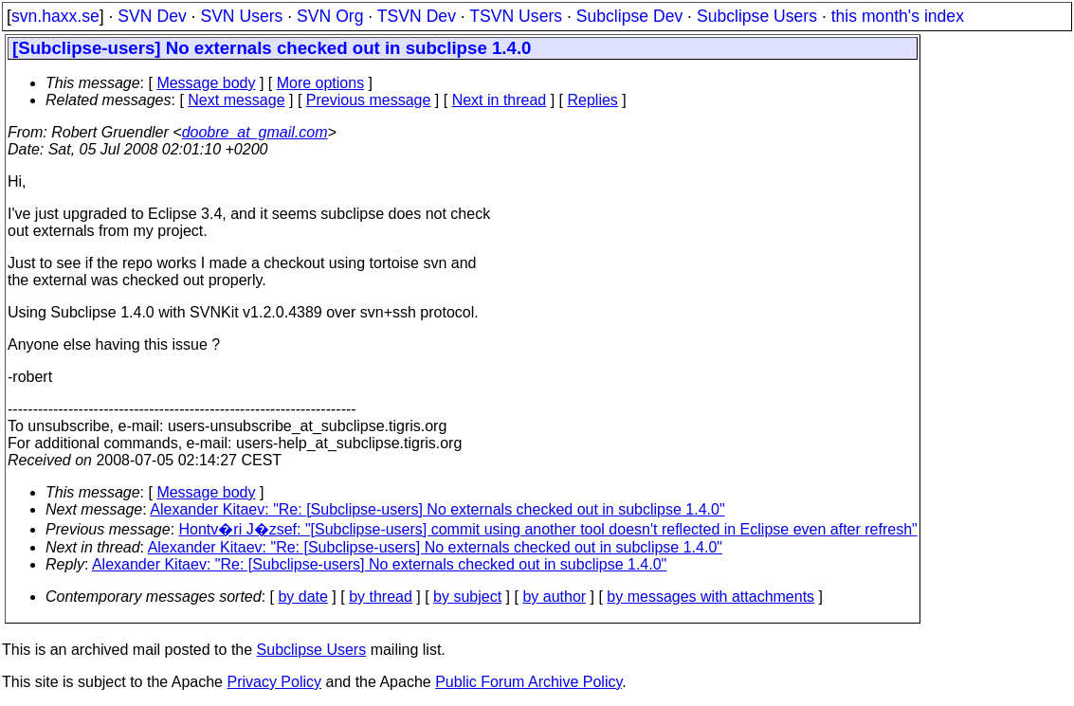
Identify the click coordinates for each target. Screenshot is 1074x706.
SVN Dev (152, 16)
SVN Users (241, 16)
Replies (593, 100)
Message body (205, 83)
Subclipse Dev (629, 16)
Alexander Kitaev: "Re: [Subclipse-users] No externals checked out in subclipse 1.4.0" (437, 509)
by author (554, 596)
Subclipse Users (757, 16)
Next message (236, 100)
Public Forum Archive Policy (528, 682)
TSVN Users (515, 16)
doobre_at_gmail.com (255, 132)
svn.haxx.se (55, 16)
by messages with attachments (710, 596)
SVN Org (330, 16)
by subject (467, 596)
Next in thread (499, 100)
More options (321, 83)
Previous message (368, 100)
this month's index (897, 16)
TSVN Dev (416, 16)
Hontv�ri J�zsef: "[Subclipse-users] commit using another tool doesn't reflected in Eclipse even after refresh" (548, 529)
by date (302, 596)
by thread (380, 596)
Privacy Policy (274, 682)
